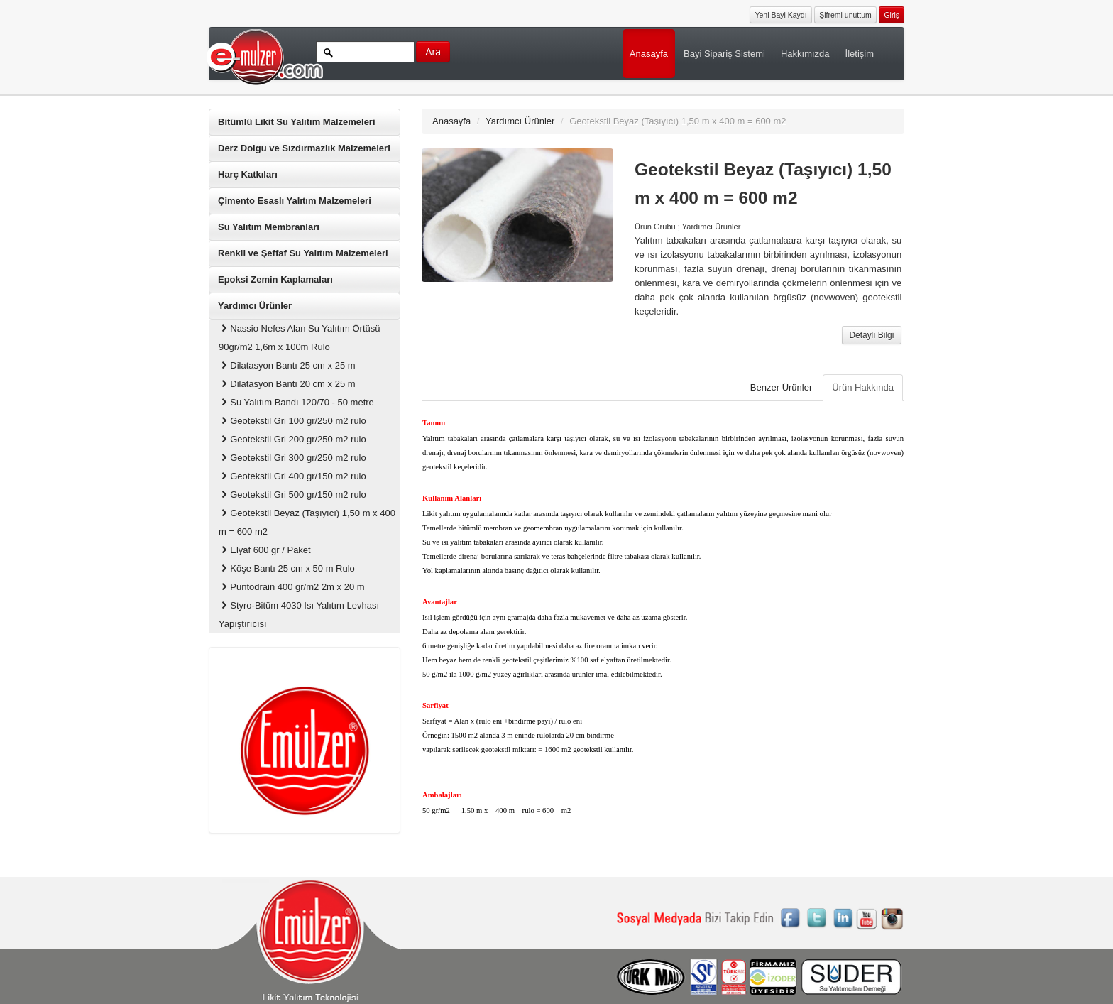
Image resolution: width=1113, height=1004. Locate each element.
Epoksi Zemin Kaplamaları (275, 279)
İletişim (859, 53)
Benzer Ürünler (781, 387)
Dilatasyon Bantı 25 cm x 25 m (287, 365)
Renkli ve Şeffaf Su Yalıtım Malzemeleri (303, 253)
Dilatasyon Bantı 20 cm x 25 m (287, 383)
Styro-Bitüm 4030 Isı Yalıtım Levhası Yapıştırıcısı (299, 614)
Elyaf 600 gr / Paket (265, 550)
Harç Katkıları (248, 174)
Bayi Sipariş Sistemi (724, 53)
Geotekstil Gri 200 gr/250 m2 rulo (292, 439)
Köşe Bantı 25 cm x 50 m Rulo (287, 568)
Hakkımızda (805, 53)
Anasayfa (649, 53)
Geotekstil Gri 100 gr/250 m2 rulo (292, 420)
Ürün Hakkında (863, 387)
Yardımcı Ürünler (255, 305)
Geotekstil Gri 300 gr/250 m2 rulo (292, 457)
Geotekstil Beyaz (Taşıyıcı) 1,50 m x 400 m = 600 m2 (307, 522)
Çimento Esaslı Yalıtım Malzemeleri (294, 200)
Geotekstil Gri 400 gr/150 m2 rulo (292, 476)
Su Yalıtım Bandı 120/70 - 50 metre (296, 402)
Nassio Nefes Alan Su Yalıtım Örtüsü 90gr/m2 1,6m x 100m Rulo (299, 337)
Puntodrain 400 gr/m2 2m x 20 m (292, 587)
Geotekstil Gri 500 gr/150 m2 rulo (292, 494)
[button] (891, 14)
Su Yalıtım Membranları (268, 227)
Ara (433, 52)
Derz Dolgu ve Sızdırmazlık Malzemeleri (304, 148)
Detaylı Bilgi (872, 335)
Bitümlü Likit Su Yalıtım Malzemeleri (296, 121)
